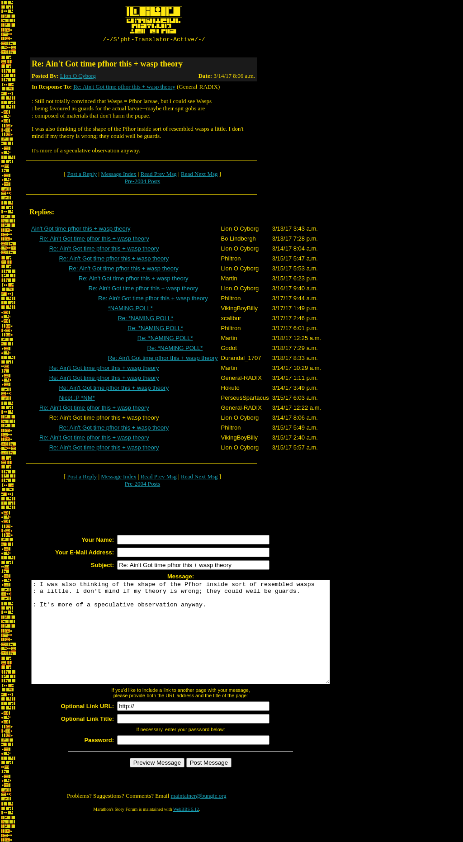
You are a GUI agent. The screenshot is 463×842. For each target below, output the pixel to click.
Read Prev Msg (159, 175)
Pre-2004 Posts (142, 182)
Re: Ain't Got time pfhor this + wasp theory (124, 88)
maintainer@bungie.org (199, 817)
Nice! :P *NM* (76, 399)
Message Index (118, 175)
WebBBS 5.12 (186, 830)
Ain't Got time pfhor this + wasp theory (81, 230)
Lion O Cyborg (78, 77)
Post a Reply (82, 175)
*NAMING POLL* (130, 309)
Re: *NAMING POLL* (145, 319)
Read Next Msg (199, 175)
